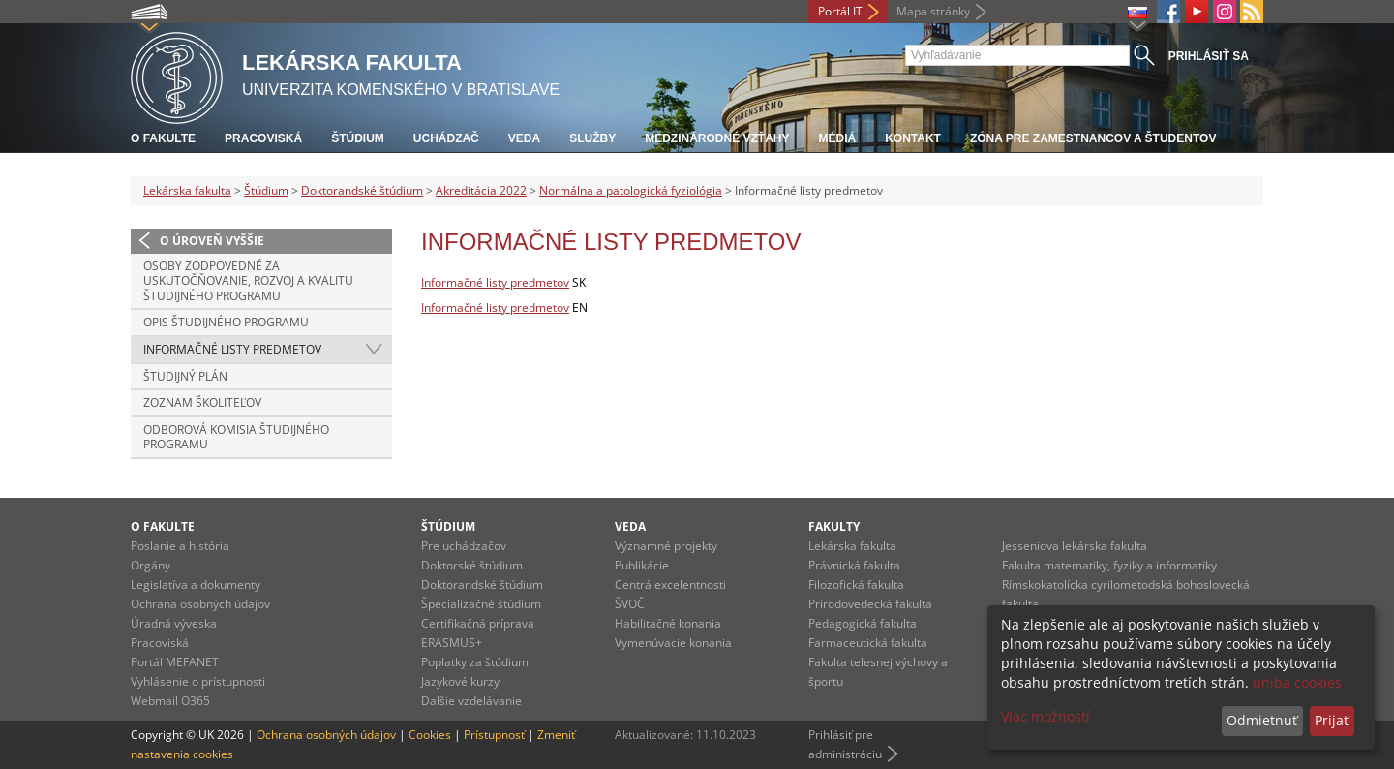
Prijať (1332, 720)
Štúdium (357, 138)
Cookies (430, 734)
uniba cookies (1297, 682)
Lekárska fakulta (187, 190)
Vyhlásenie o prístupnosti (198, 681)
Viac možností (1045, 716)
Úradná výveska (174, 623)
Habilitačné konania (668, 623)
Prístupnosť (494, 734)
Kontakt (913, 138)
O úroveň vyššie (212, 240)
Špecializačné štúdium (481, 604)
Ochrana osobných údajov (200, 604)
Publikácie (642, 565)
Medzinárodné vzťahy (717, 138)
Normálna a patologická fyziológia (630, 190)
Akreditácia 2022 (481, 190)
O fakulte (163, 138)
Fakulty (834, 526)
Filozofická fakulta (856, 584)
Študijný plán (185, 376)
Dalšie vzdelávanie (471, 700)
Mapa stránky (933, 11)
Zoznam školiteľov (202, 402)
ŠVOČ (630, 604)
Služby (592, 138)
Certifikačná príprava (477, 623)
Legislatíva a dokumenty (195, 584)
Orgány (150, 565)
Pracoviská (263, 138)
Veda (524, 138)
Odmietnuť (1262, 720)
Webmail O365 (170, 700)
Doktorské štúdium (472, 565)
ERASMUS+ (451, 642)
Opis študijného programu (226, 322)
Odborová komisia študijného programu (236, 437)
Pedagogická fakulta (862, 623)
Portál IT (840, 11)
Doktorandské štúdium (362, 190)
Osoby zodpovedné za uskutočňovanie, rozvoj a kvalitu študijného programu (248, 281)
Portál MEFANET (175, 662)
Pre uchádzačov (463, 546)
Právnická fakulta (854, 565)
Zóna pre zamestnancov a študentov (1093, 138)
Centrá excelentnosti (670, 584)
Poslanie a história (180, 546)
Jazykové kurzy (460, 681)
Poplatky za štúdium (475, 662)
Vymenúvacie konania (673, 642)
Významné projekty (666, 546)
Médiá (837, 138)
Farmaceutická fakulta (867, 642)
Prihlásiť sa (1208, 56)
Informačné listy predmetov (232, 349)
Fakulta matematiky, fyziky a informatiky (1109, 565)
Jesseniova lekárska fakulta (1074, 546)
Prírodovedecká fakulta (870, 604)
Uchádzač (446, 138)
